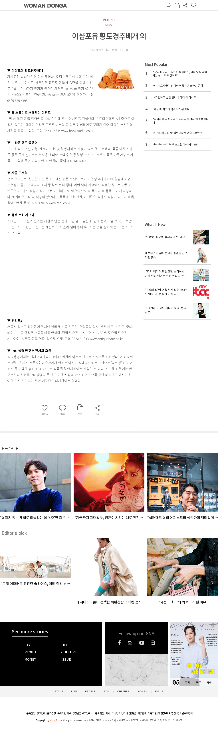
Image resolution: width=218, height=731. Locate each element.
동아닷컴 (99, 713)
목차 (187, 682)
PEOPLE (109, 20)
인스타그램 (130, 643)
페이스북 (119, 643)
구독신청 (30, 713)
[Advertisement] (34, 276)
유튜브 (141, 643)
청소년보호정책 (185, 713)
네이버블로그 (153, 643)
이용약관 (152, 713)
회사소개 (110, 713)
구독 (198, 682)
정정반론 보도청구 (81, 713)
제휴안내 (142, 713)
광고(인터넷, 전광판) (126, 713)
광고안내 (41, 713)
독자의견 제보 (64, 713)
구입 (210, 682)
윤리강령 (51, 713)
